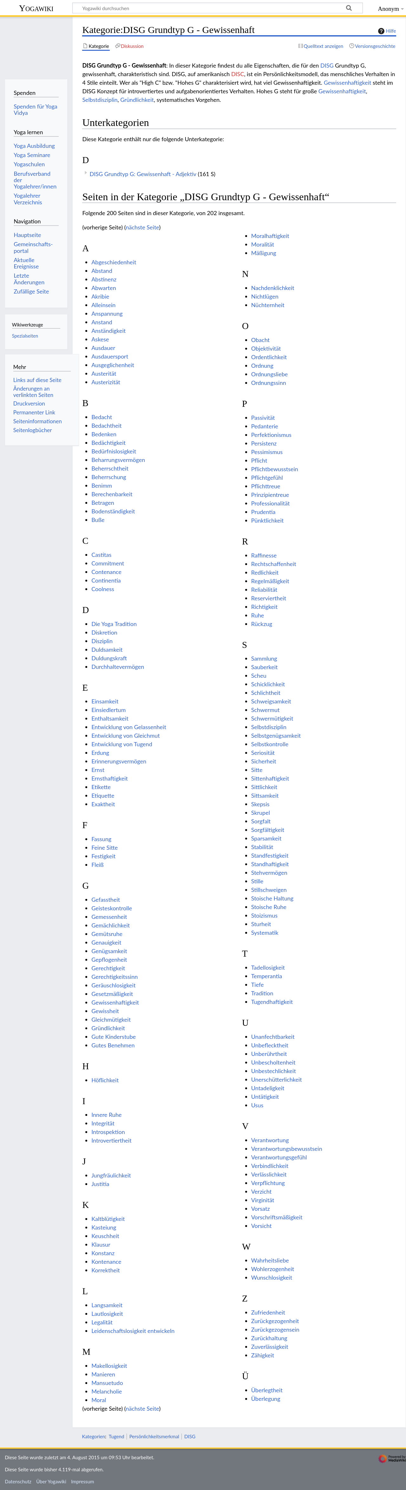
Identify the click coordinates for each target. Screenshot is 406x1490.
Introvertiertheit (111, 1140)
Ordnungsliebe (269, 374)
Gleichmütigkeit (111, 1019)
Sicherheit (263, 761)
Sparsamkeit (266, 838)
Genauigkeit (106, 942)
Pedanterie (264, 426)
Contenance (106, 571)
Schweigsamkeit (271, 701)
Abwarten (103, 287)
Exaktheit (103, 804)
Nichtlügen (264, 296)
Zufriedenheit (268, 1312)
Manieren (103, 1374)
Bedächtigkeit (108, 442)
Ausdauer (103, 347)
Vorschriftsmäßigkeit (277, 1217)
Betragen (102, 502)
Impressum (82, 1481)
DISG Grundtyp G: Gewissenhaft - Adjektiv (142, 173)
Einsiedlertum (108, 709)
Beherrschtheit (109, 468)
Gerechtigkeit (108, 968)
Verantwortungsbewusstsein (286, 1148)
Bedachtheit (106, 425)
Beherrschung (108, 476)
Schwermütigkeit (272, 718)
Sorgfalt (261, 821)
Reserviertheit (268, 598)
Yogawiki (36, 8)
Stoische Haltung (272, 898)
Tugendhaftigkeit (272, 1001)
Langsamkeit (106, 1305)
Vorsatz (260, 1208)
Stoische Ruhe (268, 906)
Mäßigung (263, 252)
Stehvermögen (269, 872)
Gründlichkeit (137, 99)
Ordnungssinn (268, 382)
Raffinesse (264, 555)
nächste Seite (142, 227)
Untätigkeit (265, 1096)
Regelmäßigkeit (270, 580)
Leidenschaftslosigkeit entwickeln (132, 1330)
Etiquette (102, 795)
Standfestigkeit (270, 855)
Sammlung (264, 658)
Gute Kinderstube (113, 1036)
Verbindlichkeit (270, 1165)
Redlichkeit (264, 572)
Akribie (100, 296)
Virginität (262, 1200)
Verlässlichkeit (269, 1174)
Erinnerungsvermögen (118, 761)
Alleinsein (103, 304)
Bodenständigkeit (113, 511)
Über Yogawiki (51, 1481)
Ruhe (257, 615)
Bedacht (101, 416)
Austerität (103, 373)
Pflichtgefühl (267, 477)
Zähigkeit (262, 1355)
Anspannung (107, 313)
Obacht (260, 339)
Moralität (262, 244)
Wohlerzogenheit (272, 1268)
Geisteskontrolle (111, 908)
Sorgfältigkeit (267, 829)
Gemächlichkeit (110, 925)
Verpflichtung (268, 1182)
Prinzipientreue (270, 494)
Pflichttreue (265, 486)
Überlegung (265, 1398)
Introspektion (108, 1131)
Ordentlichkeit (269, 356)
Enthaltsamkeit (109, 718)
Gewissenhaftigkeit (347, 82)
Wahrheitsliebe (270, 1260)
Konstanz (103, 1252)
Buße (97, 519)
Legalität (102, 1322)
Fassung (101, 838)
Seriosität (263, 752)
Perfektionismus (271, 434)
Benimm (101, 485)
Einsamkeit (104, 701)
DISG (327, 65)
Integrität (103, 1123)
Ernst (97, 769)
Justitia (100, 1183)
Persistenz (264, 443)
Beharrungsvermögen (118, 459)
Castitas (101, 554)
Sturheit (261, 923)
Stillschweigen (269, 889)
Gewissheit (105, 1010)
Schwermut (265, 709)
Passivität (263, 417)
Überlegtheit (267, 1390)
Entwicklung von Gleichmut (125, 735)
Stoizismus (264, 915)
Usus (257, 1105)
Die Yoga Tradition (114, 623)
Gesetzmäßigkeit (112, 993)
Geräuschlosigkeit (113, 985)
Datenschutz (18, 1481)
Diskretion (104, 632)
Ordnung (262, 365)
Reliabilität (264, 589)
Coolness (102, 588)
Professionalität (270, 503)
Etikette (101, 786)
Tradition (262, 993)
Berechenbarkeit (111, 494)
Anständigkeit (108, 330)
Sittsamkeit (265, 795)
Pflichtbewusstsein (274, 468)
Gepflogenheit (109, 959)
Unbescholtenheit (273, 1062)
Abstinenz (103, 279)
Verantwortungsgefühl (279, 1157)
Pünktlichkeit (267, 520)
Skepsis (260, 804)
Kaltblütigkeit (108, 1218)
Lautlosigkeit (107, 1313)
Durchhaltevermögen (117, 666)
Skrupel (260, 812)
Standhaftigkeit (270, 863)
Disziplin (102, 640)
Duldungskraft (109, 658)
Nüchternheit (268, 304)
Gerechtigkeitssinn (114, 976)
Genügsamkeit (109, 950)
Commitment (107, 563)
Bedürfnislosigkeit (113, 451)
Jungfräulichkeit (111, 1175)
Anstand (101, 322)
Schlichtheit (265, 692)
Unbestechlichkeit (273, 1070)
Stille (257, 881)
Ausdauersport (109, 356)
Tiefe (257, 984)
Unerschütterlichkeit (276, 1079)
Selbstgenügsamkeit (276, 735)
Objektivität (266, 348)
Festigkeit (103, 856)
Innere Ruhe (106, 1114)
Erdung (100, 752)
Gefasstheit (105, 899)
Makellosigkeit (109, 1365)
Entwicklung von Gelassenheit (128, 726)
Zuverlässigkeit (269, 1346)
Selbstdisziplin (99, 99)
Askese (100, 339)
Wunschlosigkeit (271, 1277)
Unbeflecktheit (269, 1045)
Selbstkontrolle (269, 744)
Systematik (264, 932)
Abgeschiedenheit (113, 262)
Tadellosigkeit (268, 967)
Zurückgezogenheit (275, 1320)
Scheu (258, 675)
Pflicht (259, 460)
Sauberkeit (264, 666)
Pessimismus (267, 451)
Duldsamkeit (106, 649)
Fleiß (97, 864)
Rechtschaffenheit (273, 563)
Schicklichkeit (268, 684)
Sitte (257, 769)
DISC (237, 73)
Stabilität (262, 846)
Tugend (116, 1436)
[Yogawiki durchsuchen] (218, 8)
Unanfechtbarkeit (273, 1036)
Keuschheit (105, 1235)
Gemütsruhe (106, 933)
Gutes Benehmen (112, 1045)
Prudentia (263, 511)
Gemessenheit (109, 916)
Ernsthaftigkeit (109, 778)
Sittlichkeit (264, 786)
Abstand (101, 270)
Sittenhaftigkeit (270, 778)
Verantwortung (270, 1140)
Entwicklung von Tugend (121, 744)
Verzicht (261, 1191)
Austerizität (105, 382)
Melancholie (106, 1391)
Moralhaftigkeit (270, 235)
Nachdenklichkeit (272, 287)
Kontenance (106, 1261)
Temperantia (266, 975)
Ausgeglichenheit (112, 364)
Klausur (100, 1244)
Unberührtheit (269, 1053)
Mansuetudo (107, 1382)
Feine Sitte (104, 847)
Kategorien (93, 1436)
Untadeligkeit (268, 1088)
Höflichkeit (105, 1080)
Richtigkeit (264, 606)
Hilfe (386, 31)
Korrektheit (105, 1270)
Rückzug (261, 623)
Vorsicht (261, 1225)
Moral (98, 1399)
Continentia (106, 580)
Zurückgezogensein (275, 1329)
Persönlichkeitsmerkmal (154, 1436)
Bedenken (103, 434)
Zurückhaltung (269, 1338)
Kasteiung (103, 1227)
